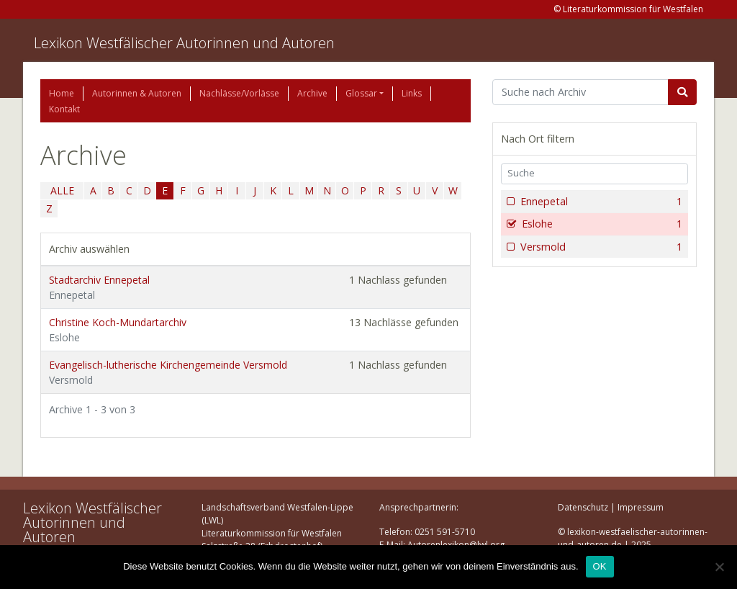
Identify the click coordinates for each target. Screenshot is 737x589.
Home (61, 93)
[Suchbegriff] (580, 92)
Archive (312, 93)
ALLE (62, 190)
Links (412, 93)
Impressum (641, 507)
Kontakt (64, 109)
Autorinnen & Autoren (136, 93)
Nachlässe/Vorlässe (239, 93)
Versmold (599, 247)
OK (600, 566)
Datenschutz (583, 507)
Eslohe (600, 224)
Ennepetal (599, 202)
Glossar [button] (361, 93)
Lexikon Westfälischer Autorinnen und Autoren (184, 43)
